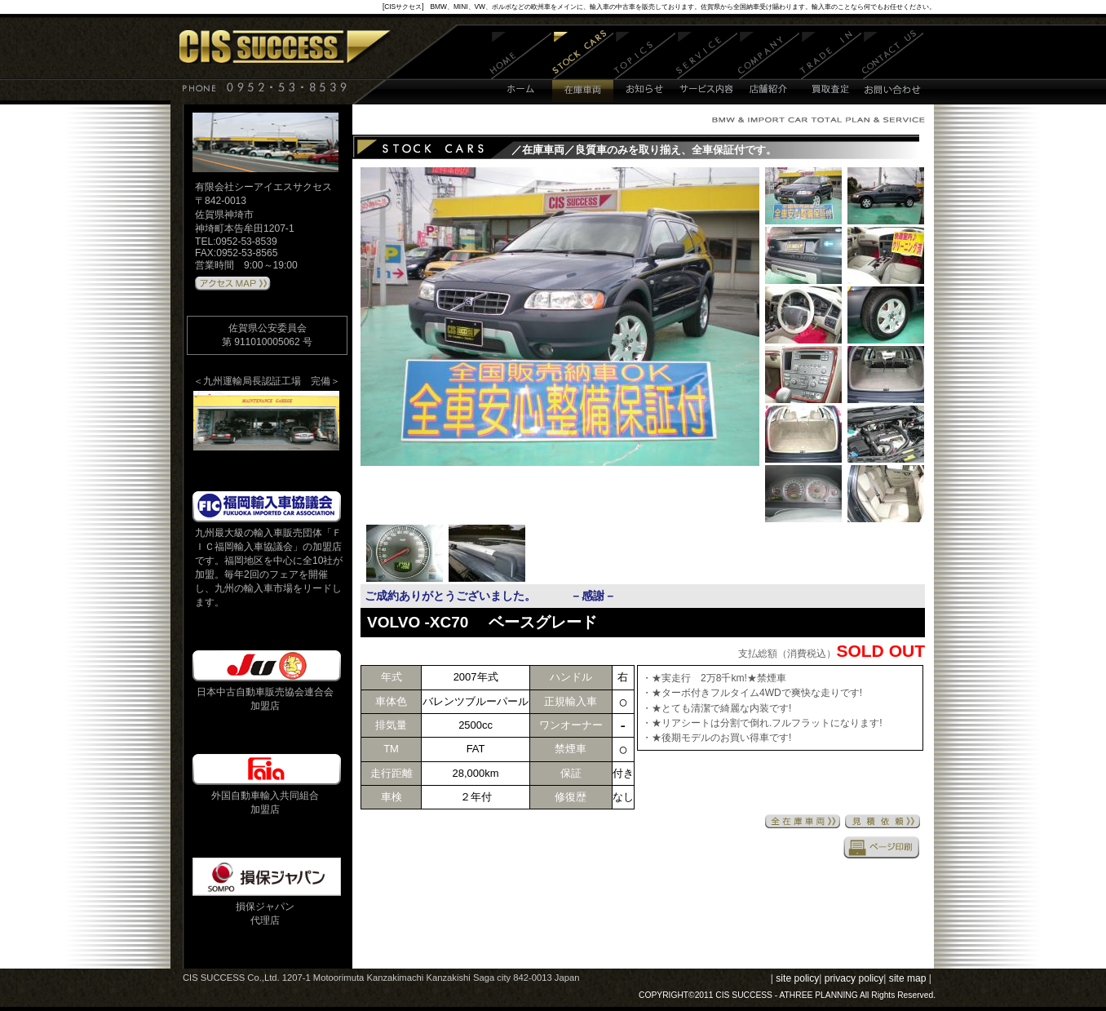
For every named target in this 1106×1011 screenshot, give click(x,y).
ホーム (520, 67)
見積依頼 (882, 821)
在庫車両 (582, 67)
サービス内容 (707, 67)
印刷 (881, 847)
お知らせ (644, 67)
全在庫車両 (802, 821)
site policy (797, 978)
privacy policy (854, 978)
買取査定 (830, 67)
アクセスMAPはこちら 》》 (233, 284)
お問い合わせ (892, 67)
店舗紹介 (768, 67)
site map (908, 978)
